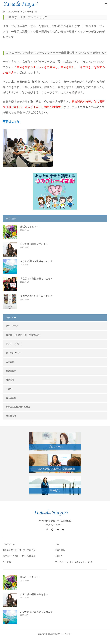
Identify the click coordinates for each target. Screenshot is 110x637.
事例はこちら (11, 120)
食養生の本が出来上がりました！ (37, 295)
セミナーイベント (14, 343)
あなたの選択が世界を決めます (36, 260)
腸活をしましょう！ (30, 226)
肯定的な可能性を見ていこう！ (36, 278)
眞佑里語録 (11, 397)
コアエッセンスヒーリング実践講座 (19, 555)
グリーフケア (12, 325)
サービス (7, 561)
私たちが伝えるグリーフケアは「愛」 (20, 549)
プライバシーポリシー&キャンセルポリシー (75, 561)
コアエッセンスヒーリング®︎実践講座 (23, 334)
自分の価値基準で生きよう (34, 243)
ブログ (58, 543)
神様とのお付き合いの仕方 (18, 406)
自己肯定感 (11, 415)
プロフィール (9, 543)
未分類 (9, 388)
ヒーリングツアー (14, 352)
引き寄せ (10, 379)
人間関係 (10, 361)
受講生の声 (11, 370)
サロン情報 (60, 549)
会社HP (58, 555)
